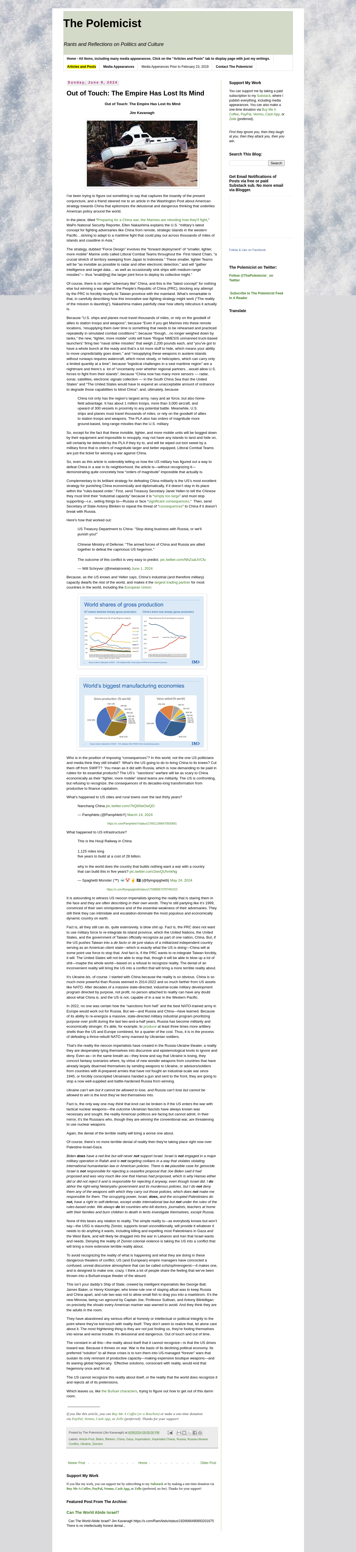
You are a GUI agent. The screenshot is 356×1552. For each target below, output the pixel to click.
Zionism (97, 1443)
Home (142, 1463)
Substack (264, 96)
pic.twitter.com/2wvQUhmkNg (153, 871)
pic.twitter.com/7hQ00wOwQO (130, 806)
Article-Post (86, 1439)
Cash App (103, 1419)
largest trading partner (172, 582)
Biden (100, 1439)
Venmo (89, 1419)
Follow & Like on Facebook (247, 250)
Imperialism (142, 1439)
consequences (171, 506)
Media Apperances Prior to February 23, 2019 (175, 67)
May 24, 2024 (181, 880)
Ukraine (85, 1443)
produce (150, 1026)
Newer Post (76, 1463)
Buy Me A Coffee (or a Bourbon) (136, 1414)
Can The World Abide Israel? (93, 1512)
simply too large (166, 496)
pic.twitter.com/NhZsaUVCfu (183, 560)
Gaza (129, 1439)
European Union (137, 587)
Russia (181, 1439)
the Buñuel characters (119, 1391)
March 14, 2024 (140, 815)
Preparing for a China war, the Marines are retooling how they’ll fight (152, 220)
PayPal (77, 1419)
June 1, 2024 (142, 568)
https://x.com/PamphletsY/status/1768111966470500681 (142, 823)
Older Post (208, 1463)
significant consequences (169, 501)
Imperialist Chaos (163, 1439)
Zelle (119, 1419)
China (120, 1439)
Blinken (110, 1439)
